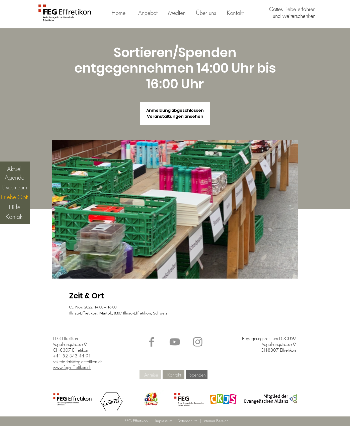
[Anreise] (151, 375)
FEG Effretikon (136, 420)
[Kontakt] (174, 375)
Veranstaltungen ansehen (175, 116)
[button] (151, 399)
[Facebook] (151, 342)
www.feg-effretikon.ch (72, 367)
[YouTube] (174, 342)
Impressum (164, 420)
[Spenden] (197, 375)
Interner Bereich (216, 420)
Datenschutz (188, 420)
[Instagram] (197, 342)
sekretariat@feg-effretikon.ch (77, 361)
